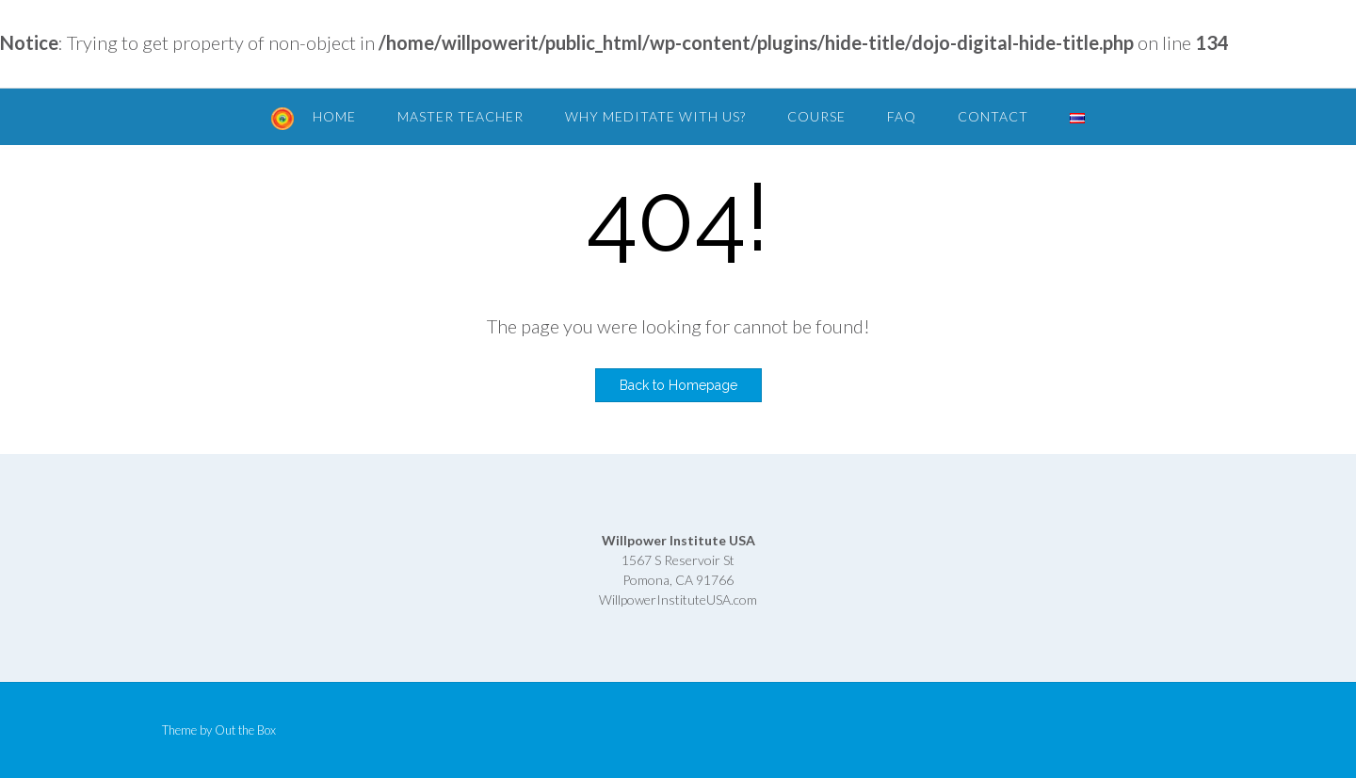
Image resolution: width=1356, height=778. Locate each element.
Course (816, 116)
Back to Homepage (678, 385)
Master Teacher (460, 116)
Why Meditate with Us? (655, 116)
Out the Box (245, 729)
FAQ (901, 116)
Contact (993, 116)
